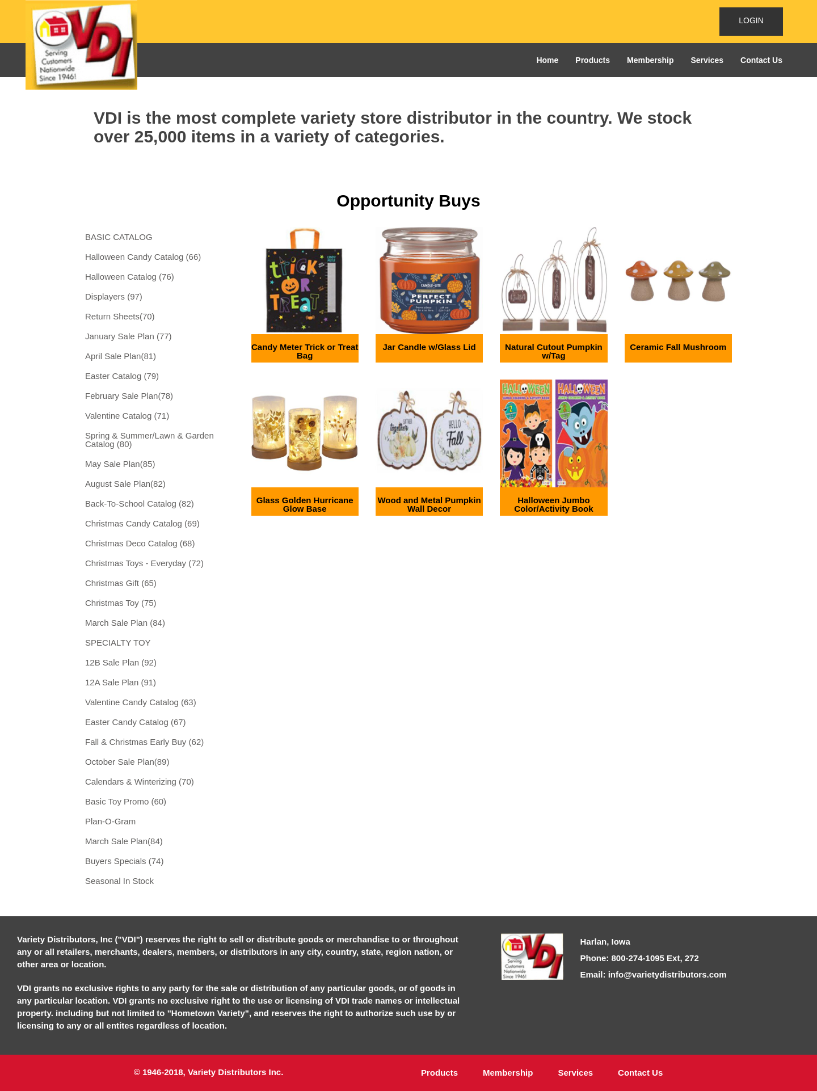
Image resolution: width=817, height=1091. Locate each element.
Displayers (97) (113, 296)
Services (706, 60)
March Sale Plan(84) (124, 841)
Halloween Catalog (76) (129, 276)
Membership (650, 60)
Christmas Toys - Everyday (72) (144, 563)
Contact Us (761, 60)
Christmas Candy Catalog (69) (142, 523)
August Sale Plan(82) (125, 483)
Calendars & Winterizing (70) (139, 781)
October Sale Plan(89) (127, 761)
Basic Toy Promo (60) (125, 801)
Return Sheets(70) (120, 316)
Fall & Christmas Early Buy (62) (144, 742)
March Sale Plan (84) (125, 622)
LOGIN (751, 20)
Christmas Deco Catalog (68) (140, 543)
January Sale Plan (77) (128, 336)
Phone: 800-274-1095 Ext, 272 (639, 958)
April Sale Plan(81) (120, 356)
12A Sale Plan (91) (120, 682)
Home (547, 60)
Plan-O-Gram (110, 821)
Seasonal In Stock (119, 881)
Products (592, 60)
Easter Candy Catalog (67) (135, 722)
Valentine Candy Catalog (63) (140, 702)
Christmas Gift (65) (121, 583)
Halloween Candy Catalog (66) (143, 257)
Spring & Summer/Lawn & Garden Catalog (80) (149, 440)
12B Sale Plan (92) (121, 662)
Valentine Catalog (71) (127, 415)
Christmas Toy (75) (121, 603)
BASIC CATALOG (119, 237)
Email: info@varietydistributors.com (653, 974)
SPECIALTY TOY (118, 642)
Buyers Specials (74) (124, 861)
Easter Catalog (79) (122, 376)
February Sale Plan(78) (129, 396)
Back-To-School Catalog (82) (139, 503)
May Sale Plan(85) (120, 464)
